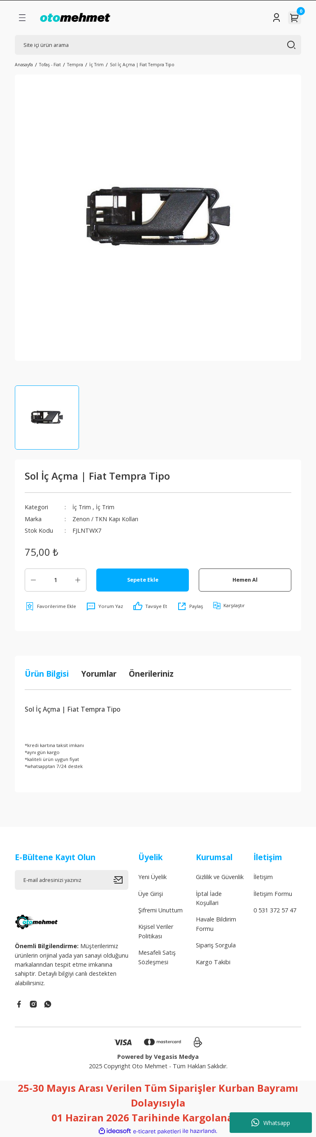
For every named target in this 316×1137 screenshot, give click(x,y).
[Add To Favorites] (50, 606)
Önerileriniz (151, 673)
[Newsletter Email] (71, 880)
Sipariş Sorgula (216, 945)
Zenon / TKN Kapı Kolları (105, 519)
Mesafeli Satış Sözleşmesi (157, 957)
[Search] (158, 45)
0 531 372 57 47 (274, 910)
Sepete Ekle (143, 579)
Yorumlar (98, 673)
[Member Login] (276, 17)
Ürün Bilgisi (47, 673)
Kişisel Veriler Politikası (155, 931)
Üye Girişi (150, 894)
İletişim (263, 877)
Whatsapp (270, 1122)
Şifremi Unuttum (160, 910)
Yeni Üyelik (152, 877)
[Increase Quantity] (78, 580)
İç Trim (81, 507)
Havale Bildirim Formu (216, 923)
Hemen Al (245, 579)
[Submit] (121, 880)
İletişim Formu (272, 894)
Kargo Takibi (213, 962)
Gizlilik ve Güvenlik (220, 877)
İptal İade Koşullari (209, 898)
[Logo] (75, 17)
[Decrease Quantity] (33, 580)
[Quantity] (56, 580)
